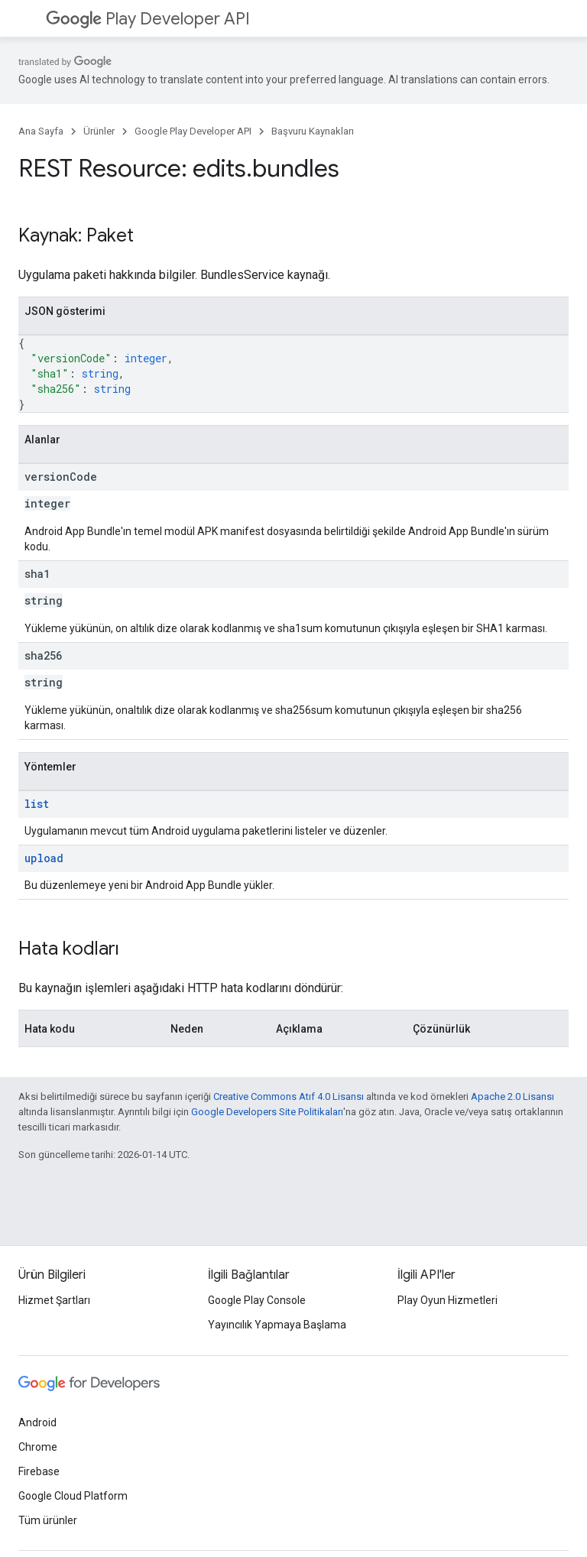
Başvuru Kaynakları (312, 131)
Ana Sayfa (40, 131)
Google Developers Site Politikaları (267, 1111)
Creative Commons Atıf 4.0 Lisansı (288, 1096)
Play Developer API (148, 18)
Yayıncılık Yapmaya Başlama (277, 1325)
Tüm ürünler (47, 1520)
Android (37, 1422)
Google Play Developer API (193, 131)
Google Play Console (257, 1300)
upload (43, 858)
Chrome (37, 1447)
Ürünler (99, 131)
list (36, 803)
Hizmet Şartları (54, 1300)
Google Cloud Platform (73, 1496)
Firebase (39, 1471)
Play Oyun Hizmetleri (447, 1300)
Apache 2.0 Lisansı (512, 1096)
